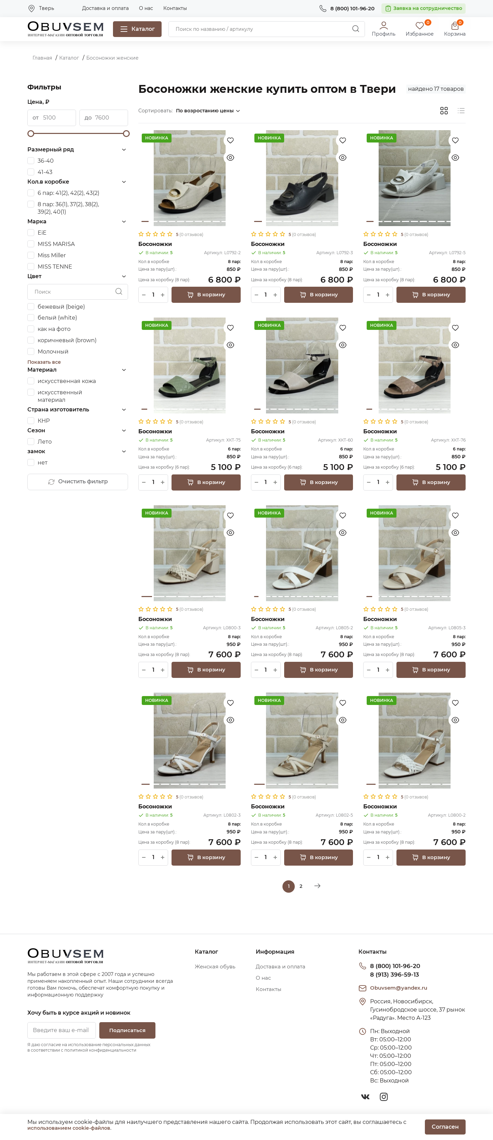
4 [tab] (171, 221)
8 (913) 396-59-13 (392, 975)
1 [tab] (145, 221)
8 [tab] (207, 221)
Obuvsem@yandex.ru (400, 989)
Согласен (445, 1127)
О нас (146, 8)
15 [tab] (342, 597)
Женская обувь (216, 968)
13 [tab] (235, 409)
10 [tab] (225, 221)
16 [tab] (348, 597)
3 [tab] (162, 221)
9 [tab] (216, 221)
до (88, 117)
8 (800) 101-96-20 (393, 967)
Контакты (175, 8)
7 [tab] (198, 221)
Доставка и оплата (105, 8)
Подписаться (125, 1031)
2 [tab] (153, 221)
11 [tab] (234, 221)
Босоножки (155, 244)
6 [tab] (189, 221)
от (36, 117)
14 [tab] (335, 597)
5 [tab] (180, 221)
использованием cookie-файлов (68, 1128)
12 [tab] (227, 409)
